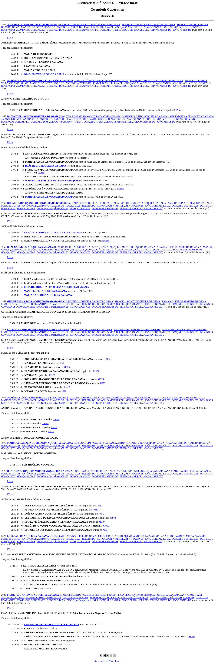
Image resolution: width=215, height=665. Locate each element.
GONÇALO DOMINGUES (186, 119)
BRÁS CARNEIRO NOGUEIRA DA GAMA (30, 247)
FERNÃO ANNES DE (160, 30)
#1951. (106, 530)
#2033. (51, 431)
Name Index (115, 661)
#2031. (45, 423)
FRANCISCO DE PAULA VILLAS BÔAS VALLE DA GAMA (89, 24)
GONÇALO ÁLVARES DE (128, 27)
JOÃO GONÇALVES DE (175, 27)
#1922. (62, 363)
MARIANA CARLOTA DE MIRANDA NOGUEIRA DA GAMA (40, 443)
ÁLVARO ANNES (153, 27)
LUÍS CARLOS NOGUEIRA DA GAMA (28, 536)
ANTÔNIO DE (30, 119)
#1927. (103, 383)
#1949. (102, 521)
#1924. (96, 371)
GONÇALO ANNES (110, 30)
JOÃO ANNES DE (182, 30)
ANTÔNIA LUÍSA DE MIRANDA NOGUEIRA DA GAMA (37, 397)
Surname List (100, 661)
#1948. (113, 517)
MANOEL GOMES (12, 119)
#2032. (54, 427)
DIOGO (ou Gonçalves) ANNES (82, 30)
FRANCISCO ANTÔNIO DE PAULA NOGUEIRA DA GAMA (128, 536)
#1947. (100, 513)
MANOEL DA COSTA (32, 27)
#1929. (63, 391)
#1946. (94, 509)
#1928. (67, 387)
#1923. (67, 367)
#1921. (109, 359)
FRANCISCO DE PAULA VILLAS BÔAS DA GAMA (148, 24)
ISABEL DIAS (91, 27)
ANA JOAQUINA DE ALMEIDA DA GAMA (191, 116)
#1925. (52, 375)
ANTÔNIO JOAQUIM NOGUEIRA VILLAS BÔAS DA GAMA (40, 80)
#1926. (101, 379)
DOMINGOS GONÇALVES (31, 30)
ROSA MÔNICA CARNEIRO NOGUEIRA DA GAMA (35, 203)
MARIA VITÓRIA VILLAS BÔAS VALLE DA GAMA (101, 80)
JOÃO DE (50, 27)
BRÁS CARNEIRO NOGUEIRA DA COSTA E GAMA (94, 116)
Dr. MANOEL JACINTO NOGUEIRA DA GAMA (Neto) (36, 116)
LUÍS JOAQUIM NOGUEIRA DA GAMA (91, 329)
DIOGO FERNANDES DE (135, 30)
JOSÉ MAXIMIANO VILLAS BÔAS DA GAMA (32, 24)
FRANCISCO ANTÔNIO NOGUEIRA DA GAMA (33, 595)
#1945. (98, 505)
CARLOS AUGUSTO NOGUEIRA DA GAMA (73, 536)
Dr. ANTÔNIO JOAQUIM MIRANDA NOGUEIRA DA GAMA (39, 471)
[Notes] (10, 37)
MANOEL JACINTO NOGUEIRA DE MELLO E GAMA (88, 595)
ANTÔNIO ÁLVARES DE (69, 27)
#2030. (56, 419)
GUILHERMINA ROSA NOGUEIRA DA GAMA (32, 301)
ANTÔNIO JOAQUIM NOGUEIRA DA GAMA (137, 329)
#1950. (106, 526)
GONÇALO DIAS (56, 30)
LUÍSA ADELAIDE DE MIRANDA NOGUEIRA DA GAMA (38, 329)
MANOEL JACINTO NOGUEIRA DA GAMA (145, 116)
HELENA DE (106, 27)
